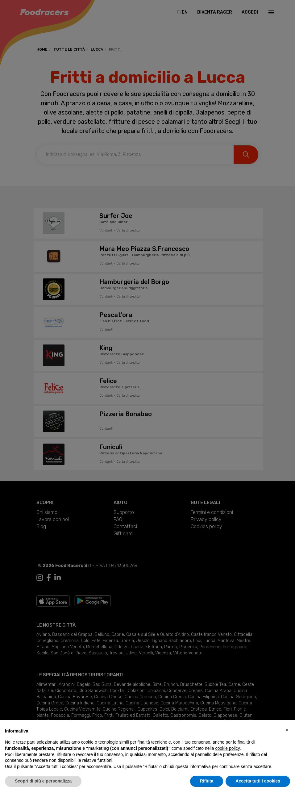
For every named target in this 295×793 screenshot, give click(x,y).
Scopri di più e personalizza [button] (43, 780)
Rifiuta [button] (207, 780)
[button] (287, 730)
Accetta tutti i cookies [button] (257, 780)
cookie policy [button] (227, 748)
